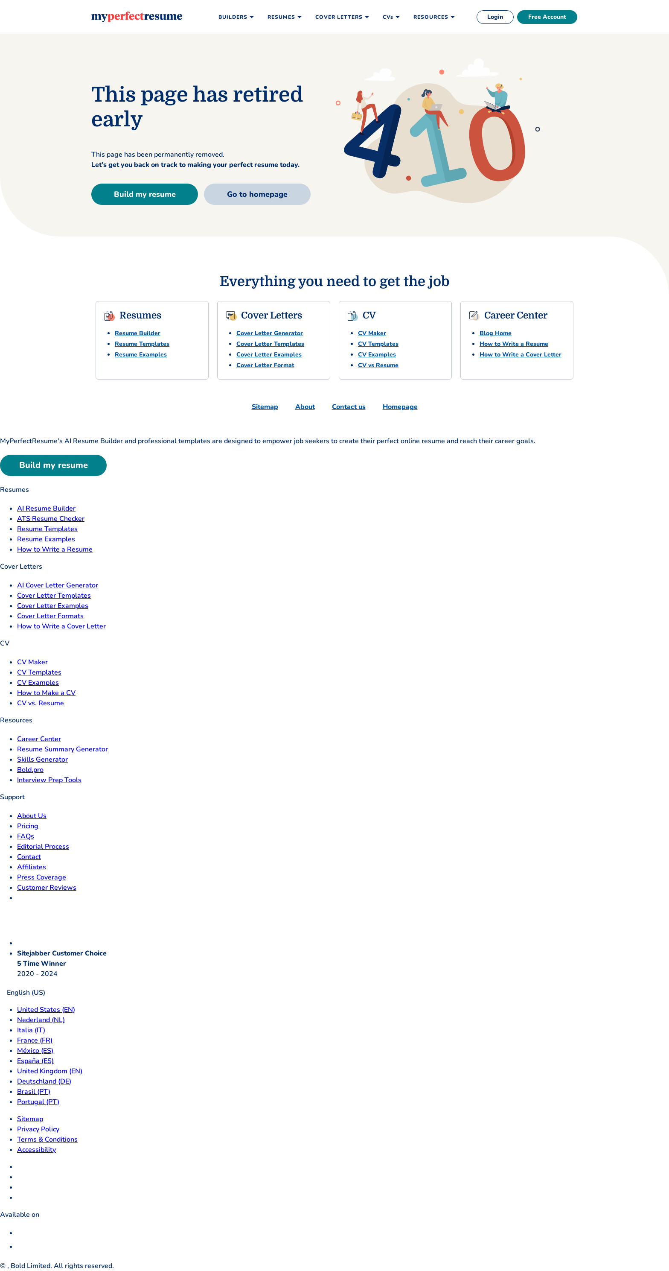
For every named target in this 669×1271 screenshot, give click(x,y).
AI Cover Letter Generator (57, 585)
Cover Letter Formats (50, 616)
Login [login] (495, 17)
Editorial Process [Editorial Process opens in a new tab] (43, 846)
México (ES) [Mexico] (35, 1050)
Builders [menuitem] (232, 17)
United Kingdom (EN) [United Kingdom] (49, 1071)
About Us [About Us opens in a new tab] (32, 816)
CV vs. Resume (40, 703)
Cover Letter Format (265, 365)
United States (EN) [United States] (46, 1009)
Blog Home (496, 333)
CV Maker (372, 333)
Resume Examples (141, 355)
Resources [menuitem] (430, 17)
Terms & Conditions (47, 1139)
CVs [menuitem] (388, 17)
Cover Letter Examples (269, 355)
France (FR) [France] (34, 1040)
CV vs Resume (378, 365)
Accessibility (36, 1149)
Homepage (400, 407)
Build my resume (145, 194)
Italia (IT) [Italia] (31, 1030)
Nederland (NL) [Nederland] (41, 1020)
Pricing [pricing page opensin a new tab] (27, 826)
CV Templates (378, 344)
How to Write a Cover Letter (520, 355)
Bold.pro (30, 769)
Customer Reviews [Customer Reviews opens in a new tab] (46, 887)
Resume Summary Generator (62, 749)
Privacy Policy (38, 1129)
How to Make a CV (46, 693)
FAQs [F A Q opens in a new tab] (25, 836)
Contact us (349, 407)
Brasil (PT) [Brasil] (33, 1091)
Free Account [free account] (547, 17)
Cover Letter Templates (270, 344)
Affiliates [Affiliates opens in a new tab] (31, 867)
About (305, 407)
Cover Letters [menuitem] (339, 17)
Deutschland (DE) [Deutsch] (44, 1081)
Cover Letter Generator (269, 333)
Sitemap (265, 407)
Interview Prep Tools (49, 780)
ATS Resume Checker (50, 518)
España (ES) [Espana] (35, 1061)
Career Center (39, 739)
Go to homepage (257, 194)
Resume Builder (137, 333)
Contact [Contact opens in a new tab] (29, 857)
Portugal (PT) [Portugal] (38, 1102)
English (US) (22, 992)
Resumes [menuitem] (281, 17)
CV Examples (377, 355)
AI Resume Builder (46, 508)
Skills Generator (42, 759)
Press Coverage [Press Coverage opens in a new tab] (41, 877)
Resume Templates (142, 344)
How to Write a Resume (514, 344)
